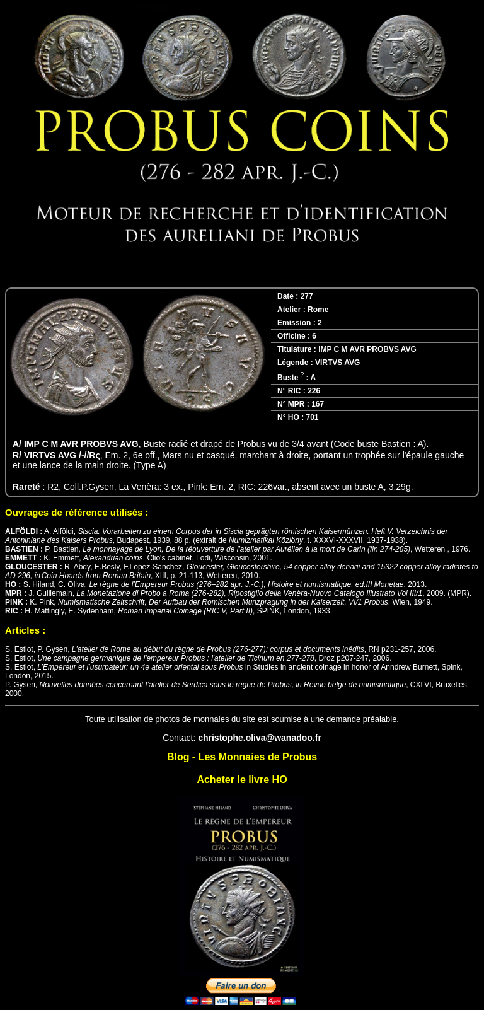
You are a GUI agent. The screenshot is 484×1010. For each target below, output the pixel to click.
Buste (290, 377)
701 (312, 417)
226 (314, 390)
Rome (318, 309)
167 (317, 404)
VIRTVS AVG (337, 362)
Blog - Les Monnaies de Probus (242, 757)
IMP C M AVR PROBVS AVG (367, 349)
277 (307, 296)
